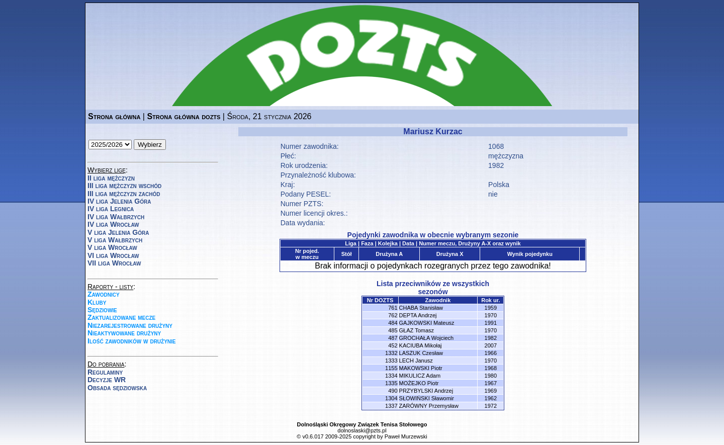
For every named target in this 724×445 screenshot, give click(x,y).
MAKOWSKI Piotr (420, 368)
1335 (391, 383)
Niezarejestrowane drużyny (129, 325)
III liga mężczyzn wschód (124, 186)
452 (392, 345)
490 (392, 391)
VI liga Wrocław (113, 255)
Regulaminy (105, 372)
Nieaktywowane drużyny (124, 333)
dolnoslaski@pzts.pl (361, 430)
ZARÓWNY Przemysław (429, 406)
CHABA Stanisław (421, 308)
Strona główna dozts (183, 116)
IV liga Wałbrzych (115, 217)
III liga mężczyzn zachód (123, 194)
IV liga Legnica (110, 209)
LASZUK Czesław (421, 353)
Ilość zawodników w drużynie (131, 341)
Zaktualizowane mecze (121, 317)
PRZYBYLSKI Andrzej (426, 391)
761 (392, 308)
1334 (391, 376)
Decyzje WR (106, 380)
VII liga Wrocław (114, 263)
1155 (391, 368)
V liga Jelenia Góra (118, 232)
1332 (391, 353)
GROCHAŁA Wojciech (426, 338)
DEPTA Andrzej (418, 315)
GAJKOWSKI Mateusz (427, 323)
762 (392, 315)
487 (392, 338)
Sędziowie (102, 310)
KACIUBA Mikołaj (420, 345)
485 (392, 330)
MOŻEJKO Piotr (419, 383)
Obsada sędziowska (117, 388)
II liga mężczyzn (111, 178)
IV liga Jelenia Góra (119, 201)
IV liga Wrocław (113, 224)
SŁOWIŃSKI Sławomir (426, 398)
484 (392, 323)
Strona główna (114, 116)
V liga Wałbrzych (114, 240)
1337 (391, 406)
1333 (391, 361)
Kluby (96, 302)
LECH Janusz (416, 361)
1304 (391, 398)
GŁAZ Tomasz (416, 330)
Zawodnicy (103, 294)
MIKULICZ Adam (420, 376)
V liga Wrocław (112, 247)
